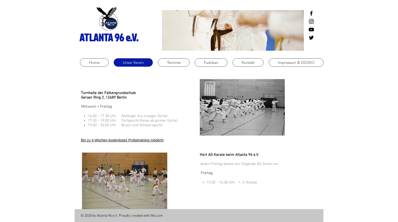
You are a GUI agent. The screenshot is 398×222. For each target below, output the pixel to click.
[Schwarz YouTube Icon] (311, 29)
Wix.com (157, 216)
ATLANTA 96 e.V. (108, 37)
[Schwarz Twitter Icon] (311, 37)
